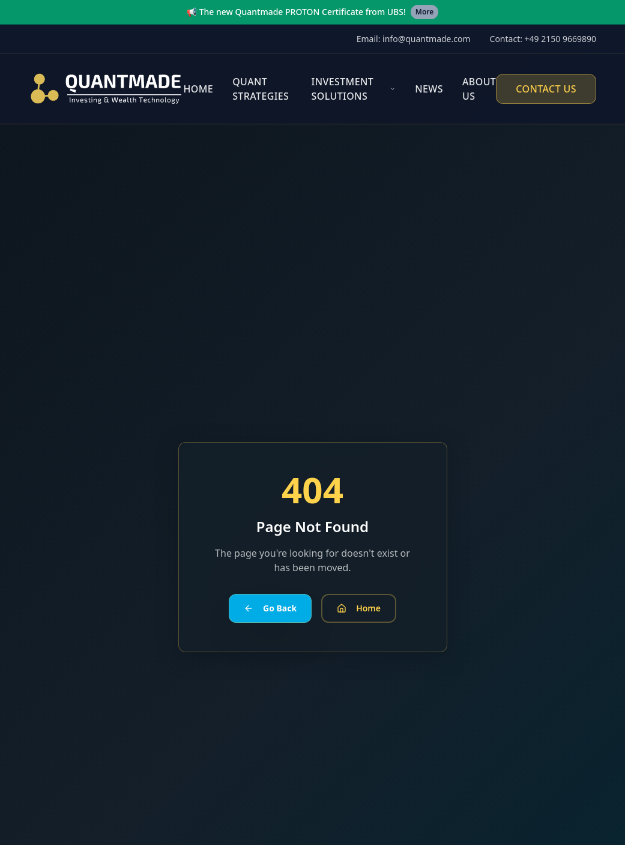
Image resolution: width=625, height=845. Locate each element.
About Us (479, 89)
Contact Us (546, 88)
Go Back (270, 608)
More (424, 12)
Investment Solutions (343, 89)
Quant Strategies (260, 89)
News (429, 88)
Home (198, 88)
